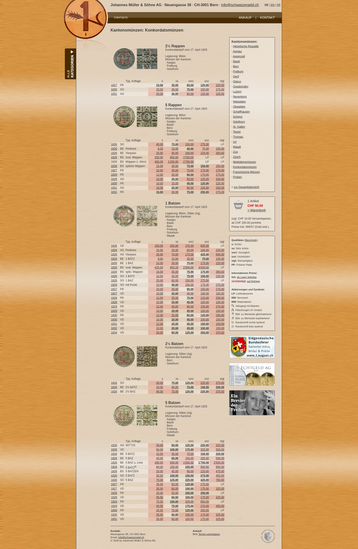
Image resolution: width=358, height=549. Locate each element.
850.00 (174, 157)
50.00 (159, 475)
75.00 (205, 148)
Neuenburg (240, 96)
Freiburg (238, 71)
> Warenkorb (256, 210)
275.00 (220, 89)
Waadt (237, 147)
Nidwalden (239, 101)
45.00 (159, 144)
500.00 (174, 462)
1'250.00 (173, 161)
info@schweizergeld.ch (240, 5)
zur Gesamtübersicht (246, 187)
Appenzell (239, 56)
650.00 (220, 254)
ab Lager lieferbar (247, 277)
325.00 (220, 445)
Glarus (237, 81)
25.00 (159, 153)
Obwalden (239, 106)
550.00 (220, 449)
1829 (114, 179)
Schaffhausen (241, 111)
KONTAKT (267, 17)
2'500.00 (219, 462)
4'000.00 (203, 267)
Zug (235, 152)
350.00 (220, 153)
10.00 (159, 179)
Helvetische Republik (246, 46)
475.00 (220, 471)
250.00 (159, 157)
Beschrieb (251, 240)
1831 (114, 93)
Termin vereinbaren (209, 534)
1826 (114, 144)
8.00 (160, 148)
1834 (114, 332)
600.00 (204, 245)
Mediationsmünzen (244, 162)
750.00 (220, 480)
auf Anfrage (253, 281)
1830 (114, 89)
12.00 (159, 174)
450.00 (159, 161)
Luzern (237, 91)
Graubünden (240, 86)
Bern (236, 66)
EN (272, 5)
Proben (237, 177)
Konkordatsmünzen (245, 167)
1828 (114, 174)
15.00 (174, 148)
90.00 (190, 306)
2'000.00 (188, 267)
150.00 (204, 89)
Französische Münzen (246, 172)
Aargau (237, 51)
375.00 (189, 245)
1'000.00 (188, 462)
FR (278, 5)
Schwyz (237, 116)
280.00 (159, 462)
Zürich (237, 157)
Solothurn (239, 121)
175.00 (204, 170)
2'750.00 (188, 161)
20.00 (159, 89)
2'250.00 (188, 157)
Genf (236, 76)
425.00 (159, 267)
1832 (114, 328)
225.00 (220, 85)
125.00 (204, 93)
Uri (235, 141)
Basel (236, 61)
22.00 (159, 306)
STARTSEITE (121, 17)
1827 (114, 85)
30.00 (174, 174)
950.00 (220, 467)
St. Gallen (239, 126)
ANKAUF (245, 17)
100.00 (189, 153)
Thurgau (238, 136)
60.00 (190, 93)
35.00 (174, 89)
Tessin (237, 131)
